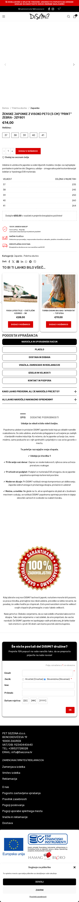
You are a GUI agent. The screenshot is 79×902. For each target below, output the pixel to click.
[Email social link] (17, 261)
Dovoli (39, 881)
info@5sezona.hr (21, 752)
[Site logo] (39, 16)
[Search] (69, 16)
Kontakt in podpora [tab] (39, 380)
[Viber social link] (35, 261)
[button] (74, 867)
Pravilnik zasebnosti (38, 897)
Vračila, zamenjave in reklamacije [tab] (39, 365)
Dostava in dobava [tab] (39, 357)
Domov (6, 108)
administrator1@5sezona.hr (31, 9)
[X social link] (13, 261)
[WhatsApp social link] (26, 261)
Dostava (7, 823)
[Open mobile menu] (4, 16)
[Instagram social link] (53, 9)
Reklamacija (9, 778)
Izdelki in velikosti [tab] (39, 373)
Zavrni (40, 890)
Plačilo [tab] (39, 349)
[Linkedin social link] (22, 261)
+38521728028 (18, 748)
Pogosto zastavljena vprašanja (21, 793)
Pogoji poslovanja (13, 805)
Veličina (6, 127)
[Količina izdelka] (8, 151)
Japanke (35, 108)
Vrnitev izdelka (11, 772)
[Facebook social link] (49, 9)
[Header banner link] (39, 3)
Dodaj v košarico (28, 151)
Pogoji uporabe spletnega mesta (22, 811)
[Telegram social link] (30, 261)
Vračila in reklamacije (15, 817)
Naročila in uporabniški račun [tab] (39, 342)
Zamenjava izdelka (13, 767)
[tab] (23, 417)
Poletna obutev (20, 108)
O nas (5, 787)
